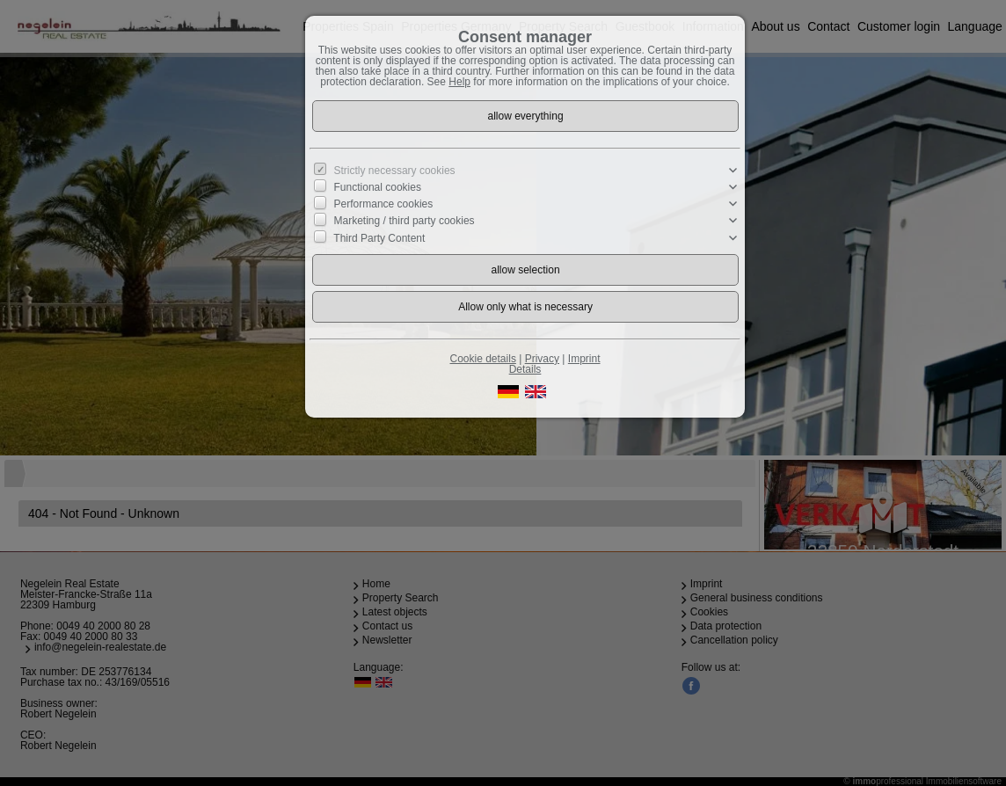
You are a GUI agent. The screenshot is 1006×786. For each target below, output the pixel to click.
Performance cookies (384, 204)
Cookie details (483, 359)
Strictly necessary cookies (395, 170)
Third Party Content (379, 237)
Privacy (542, 359)
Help (459, 82)
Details (525, 369)
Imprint (584, 359)
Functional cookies (377, 187)
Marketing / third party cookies (404, 221)
